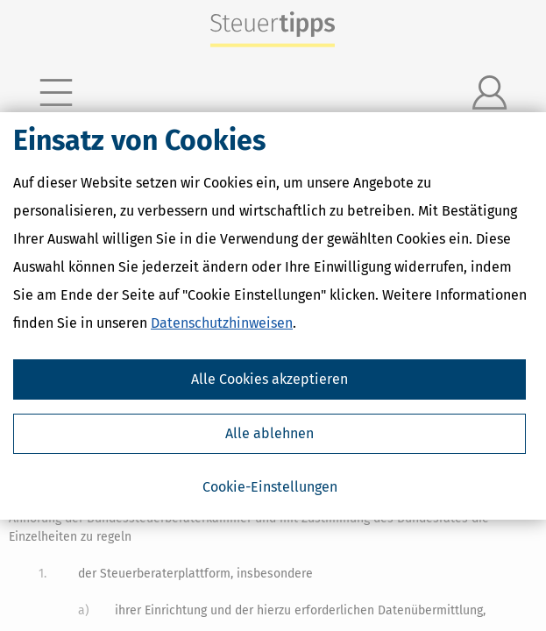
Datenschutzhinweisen (222, 323)
